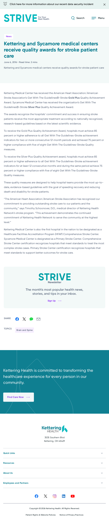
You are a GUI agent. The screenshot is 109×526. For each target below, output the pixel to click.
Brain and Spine (24, 330)
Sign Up (54, 301)
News (8, 36)
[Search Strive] (78, 18)
